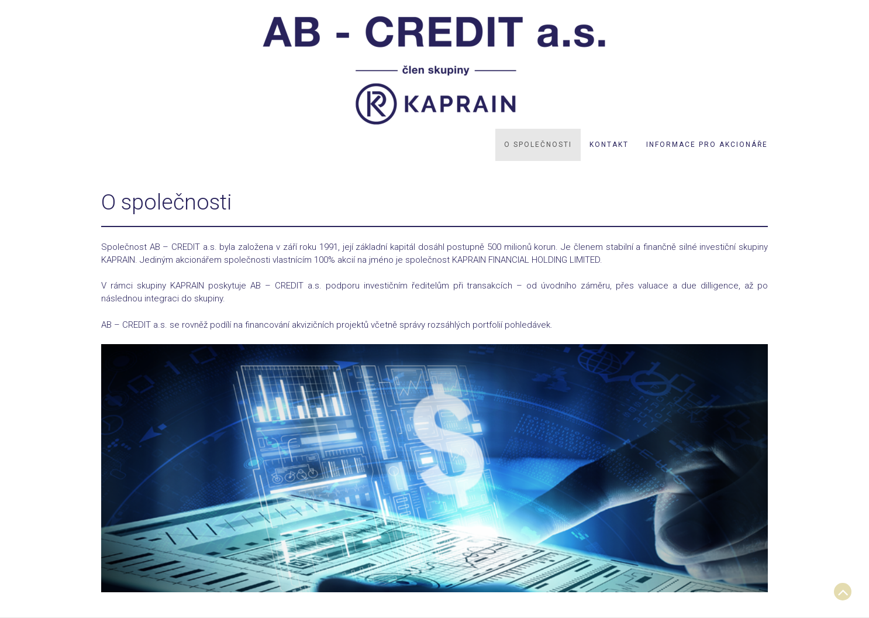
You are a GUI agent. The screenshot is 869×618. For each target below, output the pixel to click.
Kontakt (609, 144)
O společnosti (538, 144)
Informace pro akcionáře (707, 144)
